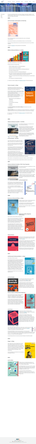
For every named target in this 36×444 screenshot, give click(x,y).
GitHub (18, 440)
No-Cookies (20, 441)
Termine (13, 1)
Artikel (1, 18)
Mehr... (22, 1)
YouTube (20, 440)
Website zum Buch (22, 85)
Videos (1, 19)
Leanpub (13, 49)
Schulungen (18, 1)
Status (23, 441)
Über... (30, 1)
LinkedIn (15, 440)
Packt (30, 320)
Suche (34, 1)
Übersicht (9, 1)
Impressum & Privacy (15, 441)
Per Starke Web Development (24, 442)
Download (26, 1)
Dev (12, 441)
